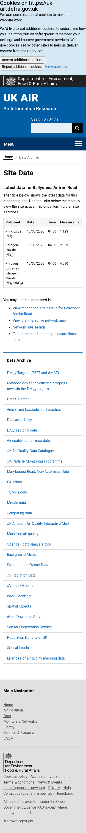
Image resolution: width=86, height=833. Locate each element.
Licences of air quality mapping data (36, 658)
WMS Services (19, 596)
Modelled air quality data (26, 534)
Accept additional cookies (22, 60)
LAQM (8, 738)
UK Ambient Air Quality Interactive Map (38, 523)
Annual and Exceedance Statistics (34, 409)
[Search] (77, 128)
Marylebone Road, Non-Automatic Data (38, 471)
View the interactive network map (39, 320)
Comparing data (19, 513)
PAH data (14, 482)
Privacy (54, 788)
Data (7, 716)
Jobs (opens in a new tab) (24, 788)
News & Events (50, 782)
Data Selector (18, 399)
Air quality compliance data (28, 440)
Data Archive (19, 360)
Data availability (19, 420)
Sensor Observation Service (29, 627)
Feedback (65, 793)
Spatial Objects (19, 606)
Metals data (16, 503)
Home (8, 157)
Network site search (29, 327)
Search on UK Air (44, 119)
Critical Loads (18, 648)
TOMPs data (17, 492)
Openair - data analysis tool (29, 544)
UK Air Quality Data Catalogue (30, 451)
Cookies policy (15, 776)
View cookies (56, 67)
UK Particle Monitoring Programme (35, 461)
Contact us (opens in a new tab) (28, 793)
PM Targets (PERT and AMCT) (33, 373)
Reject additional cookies (22, 67)
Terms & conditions (18, 782)
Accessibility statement (50, 776)
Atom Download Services (27, 617)
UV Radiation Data (21, 575)
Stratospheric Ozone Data (27, 565)
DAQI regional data (22, 430)
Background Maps (21, 554)
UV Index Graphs (20, 585)
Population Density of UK (27, 637)
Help (67, 788)
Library (8, 727)
